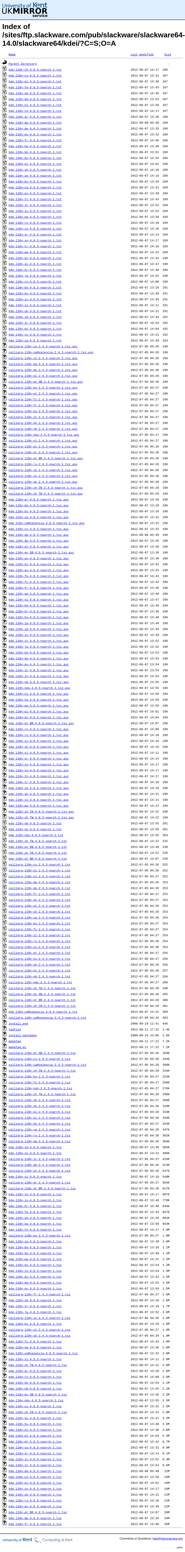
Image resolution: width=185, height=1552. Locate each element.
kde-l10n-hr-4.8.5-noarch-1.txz (35, 1206)
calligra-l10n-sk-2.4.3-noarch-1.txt (40, 912)
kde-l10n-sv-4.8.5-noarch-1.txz (35, 1489)
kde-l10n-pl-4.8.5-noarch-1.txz (35, 1483)
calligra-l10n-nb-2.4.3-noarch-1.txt (40, 976)
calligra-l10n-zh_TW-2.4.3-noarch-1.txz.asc (46, 493)
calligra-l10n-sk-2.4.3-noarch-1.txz (40, 1106)
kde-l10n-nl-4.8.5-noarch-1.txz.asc (39, 694)
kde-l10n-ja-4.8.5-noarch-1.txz (35, 1312)
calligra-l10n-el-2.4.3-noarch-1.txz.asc (43, 376)
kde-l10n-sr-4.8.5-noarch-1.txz (35, 1453)
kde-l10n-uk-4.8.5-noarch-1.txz (35, 1494)
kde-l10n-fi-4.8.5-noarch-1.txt (35, 199)
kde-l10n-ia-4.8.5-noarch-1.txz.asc (39, 623)
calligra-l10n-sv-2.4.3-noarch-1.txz (40, 1318)
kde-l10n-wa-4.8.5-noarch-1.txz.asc (39, 806)
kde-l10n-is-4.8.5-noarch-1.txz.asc (39, 635)
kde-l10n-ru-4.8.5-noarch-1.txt (35, 223)
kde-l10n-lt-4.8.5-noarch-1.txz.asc (39, 670)
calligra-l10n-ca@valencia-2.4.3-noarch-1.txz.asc (51, 352)
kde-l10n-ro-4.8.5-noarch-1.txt (35, 281)
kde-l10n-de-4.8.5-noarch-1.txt (35, 128)
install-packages (23, 1035)
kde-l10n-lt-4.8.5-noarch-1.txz (35, 1465)
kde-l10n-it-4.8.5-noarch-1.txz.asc (39, 641)
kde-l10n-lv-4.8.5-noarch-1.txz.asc (39, 676)
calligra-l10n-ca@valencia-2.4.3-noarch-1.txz (47, 1065)
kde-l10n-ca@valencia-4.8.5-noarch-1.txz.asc (47, 523)
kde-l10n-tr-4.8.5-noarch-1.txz (35, 1306)
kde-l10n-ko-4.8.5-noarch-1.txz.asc (39, 664)
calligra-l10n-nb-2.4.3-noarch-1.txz (40, 1100)
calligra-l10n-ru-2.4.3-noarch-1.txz (40, 1135)
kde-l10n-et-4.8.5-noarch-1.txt (35, 258)
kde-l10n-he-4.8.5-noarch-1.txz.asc (39, 605)
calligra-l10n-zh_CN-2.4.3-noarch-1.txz (42, 1070)
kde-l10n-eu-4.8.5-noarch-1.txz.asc (39, 570)
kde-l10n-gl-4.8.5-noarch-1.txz (35, 1418)
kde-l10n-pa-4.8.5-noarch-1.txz (35, 1224)
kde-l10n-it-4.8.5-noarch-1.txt (35, 205)
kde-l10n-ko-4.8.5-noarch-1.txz (35, 1265)
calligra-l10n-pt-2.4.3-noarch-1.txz (40, 1171)
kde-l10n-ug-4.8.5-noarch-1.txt (35, 175)
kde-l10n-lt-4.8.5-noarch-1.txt (35, 323)
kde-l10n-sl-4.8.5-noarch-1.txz (35, 1359)
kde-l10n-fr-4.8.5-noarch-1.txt (35, 140)
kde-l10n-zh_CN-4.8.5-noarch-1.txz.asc (41, 811)
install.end (18, 1023)
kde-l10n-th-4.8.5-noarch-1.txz (35, 1229)
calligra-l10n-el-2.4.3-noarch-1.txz (40, 1118)
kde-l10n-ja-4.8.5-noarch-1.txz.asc (39, 647)
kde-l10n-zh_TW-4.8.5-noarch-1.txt (38, 841)
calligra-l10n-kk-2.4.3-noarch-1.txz (40, 1123)
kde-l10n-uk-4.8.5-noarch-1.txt (35, 311)
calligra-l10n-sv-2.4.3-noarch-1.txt (40, 947)
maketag (15, 1041)
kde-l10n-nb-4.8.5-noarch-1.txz (35, 1388)
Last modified (142, 54)
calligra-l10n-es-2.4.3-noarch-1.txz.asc (43, 387)
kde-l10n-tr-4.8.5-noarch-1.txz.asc (39, 782)
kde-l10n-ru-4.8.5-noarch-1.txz (35, 1500)
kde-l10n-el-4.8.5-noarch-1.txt (35, 81)
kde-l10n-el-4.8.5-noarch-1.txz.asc (39, 546)
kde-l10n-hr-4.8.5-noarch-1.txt (35, 270)
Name (12, 54)
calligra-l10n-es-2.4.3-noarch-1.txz (40, 1235)
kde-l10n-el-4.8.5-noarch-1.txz (35, 1430)
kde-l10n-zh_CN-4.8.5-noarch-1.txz (38, 1412)
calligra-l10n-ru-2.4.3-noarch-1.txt (40, 941)
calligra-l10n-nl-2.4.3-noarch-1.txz (40, 1330)
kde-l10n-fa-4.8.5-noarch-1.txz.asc (39, 576)
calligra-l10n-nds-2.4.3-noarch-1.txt (40, 982)
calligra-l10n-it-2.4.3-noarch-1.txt (40, 935)
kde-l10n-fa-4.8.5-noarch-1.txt (35, 87)
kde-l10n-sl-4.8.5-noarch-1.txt (35, 305)
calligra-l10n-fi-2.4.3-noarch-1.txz (40, 1082)
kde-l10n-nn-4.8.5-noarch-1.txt (35, 829)
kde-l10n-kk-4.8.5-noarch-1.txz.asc (39, 652)
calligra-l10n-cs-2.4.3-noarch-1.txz (40, 1059)
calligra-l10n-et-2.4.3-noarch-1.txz (40, 1182)
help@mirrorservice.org (168, 1538)
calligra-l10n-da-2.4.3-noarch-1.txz (40, 1141)
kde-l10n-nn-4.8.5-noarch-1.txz (35, 1288)
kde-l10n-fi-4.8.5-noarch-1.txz (35, 1341)
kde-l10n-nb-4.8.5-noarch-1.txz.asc (39, 682)
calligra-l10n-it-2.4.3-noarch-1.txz (40, 1159)
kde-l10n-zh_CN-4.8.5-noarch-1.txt (38, 853)
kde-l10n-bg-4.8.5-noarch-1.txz (35, 1247)
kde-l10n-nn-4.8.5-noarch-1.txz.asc (39, 700)
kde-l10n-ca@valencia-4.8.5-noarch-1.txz (43, 1353)
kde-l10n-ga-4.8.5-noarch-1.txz (35, 1347)
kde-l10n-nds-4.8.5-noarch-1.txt (36, 835)
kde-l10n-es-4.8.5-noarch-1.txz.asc (39, 558)
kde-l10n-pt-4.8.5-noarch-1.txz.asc (39, 717)
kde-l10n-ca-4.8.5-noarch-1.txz (35, 1447)
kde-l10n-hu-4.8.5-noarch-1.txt (35, 293)
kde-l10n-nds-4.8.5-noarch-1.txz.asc (40, 688)
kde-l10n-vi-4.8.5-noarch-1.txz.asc (39, 800)
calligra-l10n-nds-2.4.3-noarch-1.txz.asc (44, 435)
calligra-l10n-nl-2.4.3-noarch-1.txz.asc (43, 440)
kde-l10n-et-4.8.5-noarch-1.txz (35, 1441)
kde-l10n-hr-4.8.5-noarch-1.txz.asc (39, 611)
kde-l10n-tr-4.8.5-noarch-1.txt (35, 246)
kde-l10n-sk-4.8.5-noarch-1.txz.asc (39, 747)
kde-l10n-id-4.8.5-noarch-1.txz (35, 1147)
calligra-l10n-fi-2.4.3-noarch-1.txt (40, 929)
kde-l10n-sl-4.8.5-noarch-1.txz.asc (39, 753)
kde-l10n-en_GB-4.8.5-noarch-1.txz (38, 1394)
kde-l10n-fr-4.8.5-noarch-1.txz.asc (39, 588)
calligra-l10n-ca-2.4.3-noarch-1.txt (40, 917)
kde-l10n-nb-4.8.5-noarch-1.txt (35, 823)
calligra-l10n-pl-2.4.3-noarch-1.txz (40, 1112)
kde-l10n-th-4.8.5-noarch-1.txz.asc (39, 776)
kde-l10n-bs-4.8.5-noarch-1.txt (35, 181)
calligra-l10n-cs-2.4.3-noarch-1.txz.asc (43, 358)
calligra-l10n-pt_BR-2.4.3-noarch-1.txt (42, 1000)
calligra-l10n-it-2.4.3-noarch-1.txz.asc (43, 417)
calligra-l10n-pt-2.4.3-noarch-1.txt (40, 970)
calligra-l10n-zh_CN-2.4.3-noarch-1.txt (42, 1006)
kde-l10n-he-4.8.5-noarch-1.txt (35, 146)
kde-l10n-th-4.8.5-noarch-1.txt (35, 69)
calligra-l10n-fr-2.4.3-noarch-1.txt (40, 894)
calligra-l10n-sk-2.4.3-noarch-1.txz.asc (43, 470)
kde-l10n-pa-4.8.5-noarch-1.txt (35, 217)
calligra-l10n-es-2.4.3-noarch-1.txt (40, 923)
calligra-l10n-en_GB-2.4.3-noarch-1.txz (42, 1053)
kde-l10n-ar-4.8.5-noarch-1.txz (35, 1371)
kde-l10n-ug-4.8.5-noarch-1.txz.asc (39, 788)
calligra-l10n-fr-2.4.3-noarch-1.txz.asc (43, 405)
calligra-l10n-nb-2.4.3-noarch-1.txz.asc (43, 429)
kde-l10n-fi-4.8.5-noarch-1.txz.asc (39, 582)
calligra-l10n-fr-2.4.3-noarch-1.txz (40, 1294)
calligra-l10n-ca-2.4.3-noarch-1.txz (40, 1129)
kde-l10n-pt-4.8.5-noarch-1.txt (35, 329)
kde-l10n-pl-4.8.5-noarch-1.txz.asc (39, 711)
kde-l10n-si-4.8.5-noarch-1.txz (35, 1176)
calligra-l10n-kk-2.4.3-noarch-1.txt (40, 900)
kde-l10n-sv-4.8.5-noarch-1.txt (35, 240)
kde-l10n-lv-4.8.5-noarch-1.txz (35, 1271)
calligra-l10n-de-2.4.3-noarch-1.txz (40, 1165)
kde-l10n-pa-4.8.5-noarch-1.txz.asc (39, 705)
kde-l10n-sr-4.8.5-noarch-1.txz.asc (39, 758)
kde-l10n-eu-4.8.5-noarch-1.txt (35, 134)
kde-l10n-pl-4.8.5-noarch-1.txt (35, 164)
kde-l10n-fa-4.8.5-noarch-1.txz (35, 1212)
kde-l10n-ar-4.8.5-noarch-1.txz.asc (39, 499)
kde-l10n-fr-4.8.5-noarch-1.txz (35, 1524)
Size (167, 54)
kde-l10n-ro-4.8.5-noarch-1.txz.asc (39, 729)
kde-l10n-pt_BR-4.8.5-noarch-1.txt (38, 859)
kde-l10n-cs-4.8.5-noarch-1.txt (35, 75)
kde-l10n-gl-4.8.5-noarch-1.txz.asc (39, 599)
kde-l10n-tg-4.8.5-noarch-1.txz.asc (39, 770)
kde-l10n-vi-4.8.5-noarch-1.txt (35, 334)
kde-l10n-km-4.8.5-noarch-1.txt (35, 99)
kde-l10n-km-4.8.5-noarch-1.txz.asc (39, 658)
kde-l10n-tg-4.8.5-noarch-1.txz (35, 1194)
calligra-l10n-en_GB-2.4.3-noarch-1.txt (42, 994)
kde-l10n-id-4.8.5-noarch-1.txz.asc (39, 629)
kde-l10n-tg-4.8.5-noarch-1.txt (35, 111)
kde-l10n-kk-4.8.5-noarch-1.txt (35, 152)
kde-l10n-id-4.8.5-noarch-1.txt (35, 317)
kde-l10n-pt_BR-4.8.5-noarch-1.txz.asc (41, 723)
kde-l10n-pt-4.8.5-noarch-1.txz (35, 1436)
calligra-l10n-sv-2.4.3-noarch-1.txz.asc (43, 476)
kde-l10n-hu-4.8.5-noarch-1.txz (35, 1424)
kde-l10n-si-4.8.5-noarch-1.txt (35, 228)
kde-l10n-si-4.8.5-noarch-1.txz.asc (39, 741)
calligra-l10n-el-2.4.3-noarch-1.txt (40, 870)
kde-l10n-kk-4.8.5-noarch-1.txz (35, 1383)
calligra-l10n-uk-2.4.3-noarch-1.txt (40, 964)
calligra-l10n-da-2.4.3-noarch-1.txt (40, 882)
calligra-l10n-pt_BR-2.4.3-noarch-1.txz (42, 1188)
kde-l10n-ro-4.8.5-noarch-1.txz (35, 1377)
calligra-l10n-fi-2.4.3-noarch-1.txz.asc (43, 399)
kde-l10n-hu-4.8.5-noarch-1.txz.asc (39, 617)
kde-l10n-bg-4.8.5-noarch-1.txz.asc (39, 505)
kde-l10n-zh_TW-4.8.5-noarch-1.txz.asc (41, 817)
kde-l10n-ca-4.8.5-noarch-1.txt (35, 187)
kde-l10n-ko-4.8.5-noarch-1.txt (35, 158)
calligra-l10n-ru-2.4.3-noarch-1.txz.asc (43, 464)
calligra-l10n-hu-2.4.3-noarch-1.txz (40, 1076)
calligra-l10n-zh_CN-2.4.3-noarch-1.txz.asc (46, 488)
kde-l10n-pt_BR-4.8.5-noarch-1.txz (38, 1512)
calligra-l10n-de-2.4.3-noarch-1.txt (40, 888)
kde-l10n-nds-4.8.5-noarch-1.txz (36, 1400)
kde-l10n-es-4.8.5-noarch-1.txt (35, 193)
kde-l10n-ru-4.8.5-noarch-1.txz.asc (39, 735)
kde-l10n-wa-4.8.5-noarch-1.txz (35, 1259)
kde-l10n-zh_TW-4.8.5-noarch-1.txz (38, 1365)
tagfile (15, 1029)
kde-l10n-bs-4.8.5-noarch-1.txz (35, 1324)
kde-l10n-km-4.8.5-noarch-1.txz (35, 1282)
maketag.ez (17, 1047)
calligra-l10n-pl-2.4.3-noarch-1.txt (40, 906)
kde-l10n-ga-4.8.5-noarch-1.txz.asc (39, 594)
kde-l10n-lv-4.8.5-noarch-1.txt (35, 211)
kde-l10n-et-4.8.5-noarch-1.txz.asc (39, 564)
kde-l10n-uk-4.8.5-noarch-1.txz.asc (39, 794)
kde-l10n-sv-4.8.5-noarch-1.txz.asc (39, 764)
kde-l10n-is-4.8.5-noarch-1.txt (35, 299)
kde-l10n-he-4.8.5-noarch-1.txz (35, 1253)
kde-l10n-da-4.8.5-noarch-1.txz (35, 1471)
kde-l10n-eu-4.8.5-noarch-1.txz (35, 1277)
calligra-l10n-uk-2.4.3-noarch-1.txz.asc (43, 482)
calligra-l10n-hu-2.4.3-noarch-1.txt (40, 959)
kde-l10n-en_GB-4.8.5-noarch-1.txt (38, 847)
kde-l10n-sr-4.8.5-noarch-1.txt (35, 234)
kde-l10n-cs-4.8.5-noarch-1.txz (35, 1406)
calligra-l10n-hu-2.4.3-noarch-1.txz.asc (43, 411)
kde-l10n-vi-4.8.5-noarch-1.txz (35, 1153)
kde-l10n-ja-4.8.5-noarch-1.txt (35, 276)
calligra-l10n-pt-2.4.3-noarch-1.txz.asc (43, 452)
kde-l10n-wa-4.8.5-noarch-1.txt (35, 252)
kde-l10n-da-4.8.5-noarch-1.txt (35, 122)
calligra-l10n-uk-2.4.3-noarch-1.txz (40, 1335)
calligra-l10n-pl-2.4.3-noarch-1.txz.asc (43, 446)
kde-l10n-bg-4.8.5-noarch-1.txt (35, 287)
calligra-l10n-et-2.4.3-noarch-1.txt (40, 953)
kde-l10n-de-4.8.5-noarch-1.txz (35, 1518)
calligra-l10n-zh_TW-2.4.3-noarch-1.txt (42, 988)
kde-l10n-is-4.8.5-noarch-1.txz (35, 1200)
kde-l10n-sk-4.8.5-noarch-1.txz (35, 1300)
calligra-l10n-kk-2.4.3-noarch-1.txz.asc (43, 423)
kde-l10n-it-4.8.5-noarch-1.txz (35, 1459)
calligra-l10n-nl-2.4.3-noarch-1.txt (40, 876)
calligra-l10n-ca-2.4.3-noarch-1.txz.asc (43, 346)
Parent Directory (23, 64)
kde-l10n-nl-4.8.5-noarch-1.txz (35, 1477)
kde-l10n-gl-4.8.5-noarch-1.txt (35, 264)
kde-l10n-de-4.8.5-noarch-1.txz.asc (39, 541)
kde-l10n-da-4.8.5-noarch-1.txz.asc (39, 535)
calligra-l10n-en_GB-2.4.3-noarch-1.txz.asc (46, 382)
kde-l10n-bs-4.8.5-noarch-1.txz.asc (39, 511)
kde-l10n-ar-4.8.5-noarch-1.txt (35, 117)
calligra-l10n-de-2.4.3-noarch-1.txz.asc (43, 370)
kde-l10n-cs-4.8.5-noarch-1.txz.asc (39, 529)
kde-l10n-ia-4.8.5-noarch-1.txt (35, 340)
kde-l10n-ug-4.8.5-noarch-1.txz (35, 1218)
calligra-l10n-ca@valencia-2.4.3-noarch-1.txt (47, 1017)
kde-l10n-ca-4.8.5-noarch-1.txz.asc (39, 517)
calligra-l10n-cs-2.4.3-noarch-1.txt (40, 864)
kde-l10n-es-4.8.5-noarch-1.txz (35, 1506)
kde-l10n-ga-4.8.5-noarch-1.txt (35, 93)
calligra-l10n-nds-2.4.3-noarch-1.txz (40, 1088)
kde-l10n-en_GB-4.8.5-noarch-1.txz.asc (41, 552)
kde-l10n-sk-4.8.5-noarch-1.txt (35, 170)
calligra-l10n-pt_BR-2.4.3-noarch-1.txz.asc (46, 458)
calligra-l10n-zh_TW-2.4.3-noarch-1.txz (42, 1094)
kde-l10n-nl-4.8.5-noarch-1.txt (35, 105)
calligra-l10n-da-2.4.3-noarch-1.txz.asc (43, 364)
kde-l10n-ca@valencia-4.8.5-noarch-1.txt (43, 1012)
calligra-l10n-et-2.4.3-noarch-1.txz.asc (43, 393)
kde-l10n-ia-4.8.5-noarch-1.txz (35, 1241)
